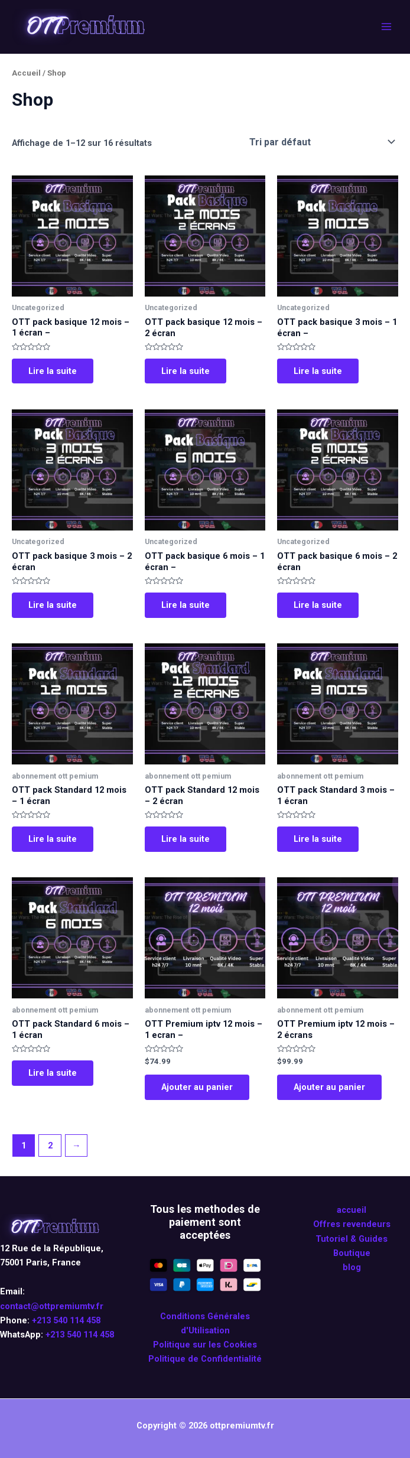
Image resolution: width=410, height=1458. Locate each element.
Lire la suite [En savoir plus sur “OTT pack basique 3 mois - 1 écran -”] (318, 371)
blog (352, 1267)
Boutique (351, 1253)
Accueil (26, 73)
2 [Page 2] (50, 1145)
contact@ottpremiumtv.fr (51, 1306)
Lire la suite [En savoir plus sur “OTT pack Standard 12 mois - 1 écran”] (52, 839)
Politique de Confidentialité (205, 1358)
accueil (351, 1210)
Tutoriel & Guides (351, 1239)
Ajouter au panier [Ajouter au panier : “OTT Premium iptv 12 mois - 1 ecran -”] (197, 1087)
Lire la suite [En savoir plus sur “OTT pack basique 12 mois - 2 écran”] (185, 371)
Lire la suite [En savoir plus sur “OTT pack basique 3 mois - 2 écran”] (52, 605)
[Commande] (321, 142)
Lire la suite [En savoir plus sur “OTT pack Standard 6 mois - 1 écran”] (52, 1073)
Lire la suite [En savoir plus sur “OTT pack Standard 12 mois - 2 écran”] (185, 839)
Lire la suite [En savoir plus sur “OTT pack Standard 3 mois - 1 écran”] (318, 839)
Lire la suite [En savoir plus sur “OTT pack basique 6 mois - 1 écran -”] (185, 605)
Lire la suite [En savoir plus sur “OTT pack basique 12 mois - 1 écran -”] (52, 371)
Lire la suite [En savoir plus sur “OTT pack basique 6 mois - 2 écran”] (318, 605)
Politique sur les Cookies (205, 1344)
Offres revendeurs (352, 1224)
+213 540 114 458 (66, 1320)
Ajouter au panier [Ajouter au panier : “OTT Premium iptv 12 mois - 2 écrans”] (329, 1087)
